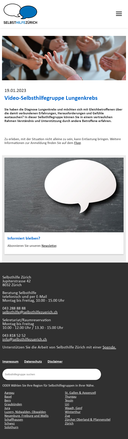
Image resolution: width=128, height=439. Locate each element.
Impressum (10, 361)
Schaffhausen (13, 419)
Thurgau (70, 396)
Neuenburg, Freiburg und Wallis (26, 415)
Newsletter (49, 245)
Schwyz (9, 423)
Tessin (69, 400)
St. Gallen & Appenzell (80, 392)
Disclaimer (55, 361)
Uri (67, 404)
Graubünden (13, 404)
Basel (8, 396)
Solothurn (11, 427)
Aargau (9, 392)
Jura (7, 408)
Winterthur (73, 411)
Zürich (69, 423)
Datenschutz (33, 361)
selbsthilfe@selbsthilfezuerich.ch (30, 312)
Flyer (77, 142)
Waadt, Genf (73, 408)
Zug (67, 415)
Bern (7, 400)
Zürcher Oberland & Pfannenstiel (87, 419)
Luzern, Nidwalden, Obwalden (25, 411)
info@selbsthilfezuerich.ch (24, 339)
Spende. (109, 347)
